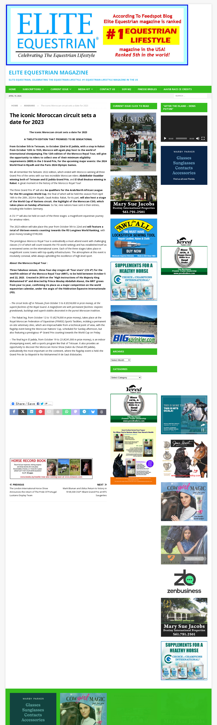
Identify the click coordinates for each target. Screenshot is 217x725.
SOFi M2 (126, 89)
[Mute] (197, 138)
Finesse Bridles (147, 89)
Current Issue (60, 89)
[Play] (165, 138)
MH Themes (67, 717)
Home (12, 89)
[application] (184, 129)
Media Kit (84, 89)
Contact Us (107, 89)
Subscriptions (32, 89)
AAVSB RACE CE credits (178, 89)
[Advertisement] (58, 378)
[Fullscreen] (203, 138)
